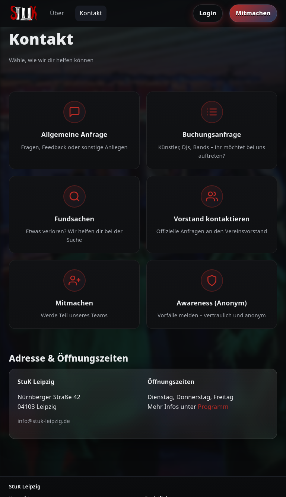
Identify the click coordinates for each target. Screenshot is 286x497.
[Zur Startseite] (24, 13)
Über (57, 13)
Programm (213, 407)
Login (207, 13)
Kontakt (91, 13)
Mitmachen (253, 13)
